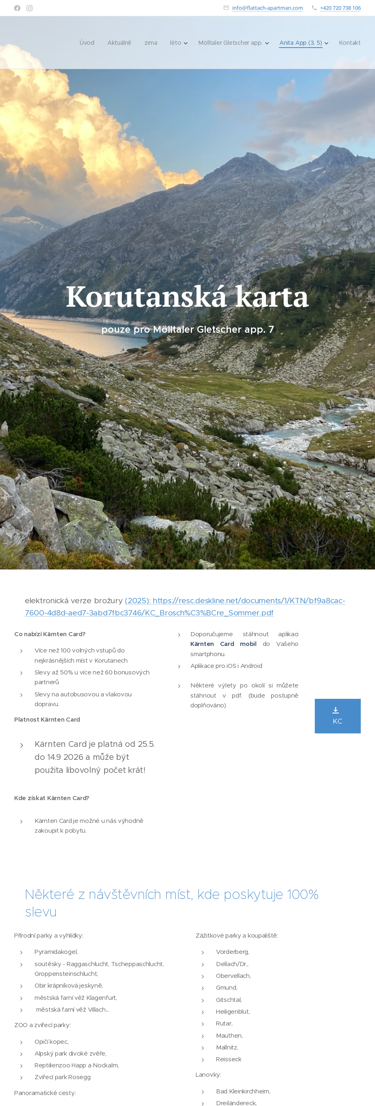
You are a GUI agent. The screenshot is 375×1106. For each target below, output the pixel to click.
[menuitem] (87, 43)
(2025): (139, 600)
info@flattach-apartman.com (267, 7)
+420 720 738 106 (340, 7)
